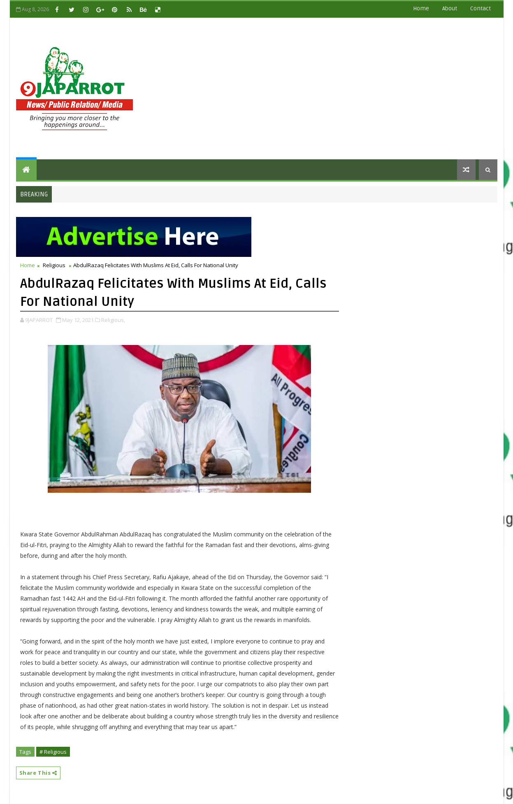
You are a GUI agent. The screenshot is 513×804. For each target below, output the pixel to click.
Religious (54, 265)
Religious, (113, 320)
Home (421, 8)
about (449, 8)
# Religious (53, 751)
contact (480, 8)
